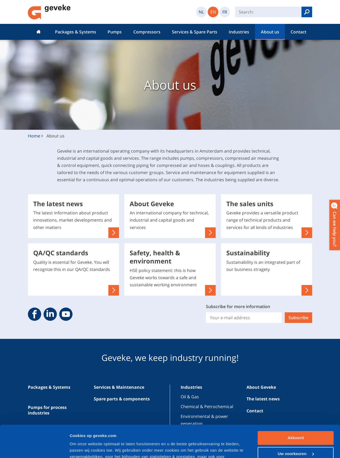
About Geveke (261, 387)
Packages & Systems (75, 32)
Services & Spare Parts (194, 32)
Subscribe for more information (238, 306)
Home (38, 32)
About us (270, 32)
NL (201, 12)
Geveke (49, 12)
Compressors (146, 32)
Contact (298, 32)
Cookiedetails (83, 447)
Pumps (115, 32)
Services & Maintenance (119, 387)
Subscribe (298, 318)
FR (224, 12)
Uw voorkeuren (296, 423)
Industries (239, 32)
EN (213, 12)
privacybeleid (140, 433)
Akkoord (296, 407)
